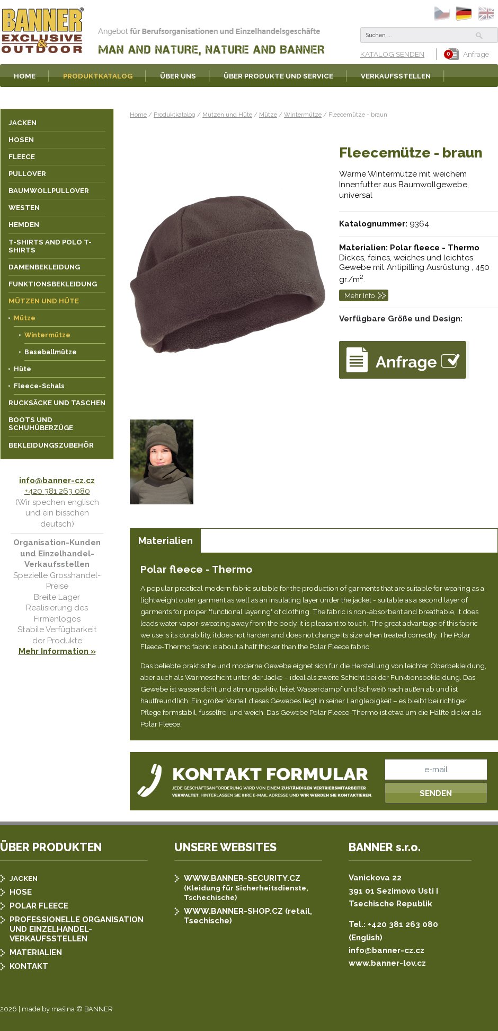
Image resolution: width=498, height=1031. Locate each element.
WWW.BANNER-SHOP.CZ (233, 911)
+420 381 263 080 (57, 491)
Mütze (268, 114)
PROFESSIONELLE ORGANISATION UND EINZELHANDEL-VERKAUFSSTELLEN (77, 929)
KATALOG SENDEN (392, 54)
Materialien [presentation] (165, 540)
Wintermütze (303, 114)
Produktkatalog (174, 114)
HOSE (21, 892)
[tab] (165, 541)
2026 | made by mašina (37, 1009)
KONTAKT (29, 966)
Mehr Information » (57, 651)
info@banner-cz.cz (57, 480)
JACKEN (24, 878)
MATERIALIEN (36, 952)
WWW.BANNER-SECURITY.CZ (242, 878)
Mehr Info (359, 295)
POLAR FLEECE (39, 906)
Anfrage (468, 54)
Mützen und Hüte (227, 114)
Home (138, 114)
